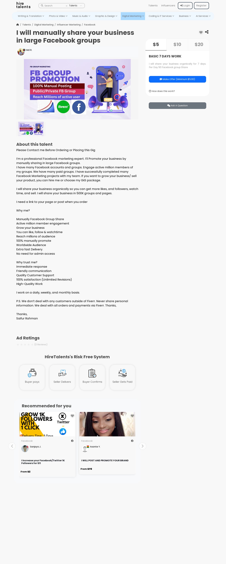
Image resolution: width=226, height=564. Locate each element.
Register (201, 5)
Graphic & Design (105, 16)
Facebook (89, 24)
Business (184, 16)
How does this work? (162, 91)
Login (185, 5)
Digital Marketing (131, 16)
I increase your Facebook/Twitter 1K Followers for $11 (43, 462)
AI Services (202, 16)
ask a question (177, 105)
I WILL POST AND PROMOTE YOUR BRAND (105, 460)
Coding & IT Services (160, 16)
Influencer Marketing (69, 24)
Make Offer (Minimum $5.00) (177, 79)
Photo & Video (57, 16)
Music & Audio (80, 16)
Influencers (168, 5)
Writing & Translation (30, 16)
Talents (153, 5)
